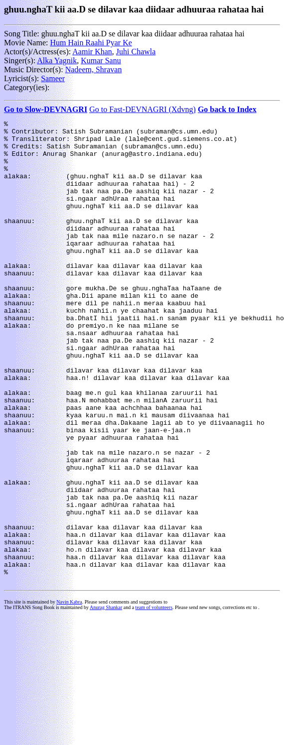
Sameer (53, 78)
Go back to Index (227, 109)
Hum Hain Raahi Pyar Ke (91, 42)
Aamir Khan (92, 51)
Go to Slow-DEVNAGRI (45, 109)
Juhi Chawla (136, 51)
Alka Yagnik (57, 60)
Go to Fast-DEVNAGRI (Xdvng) (142, 109)
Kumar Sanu (101, 60)
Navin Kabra (69, 694)
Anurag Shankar (106, 700)
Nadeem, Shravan (93, 69)
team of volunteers (154, 700)
